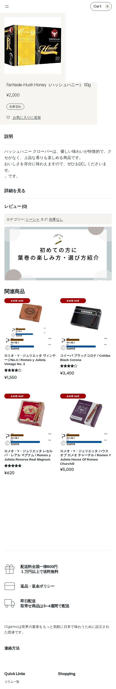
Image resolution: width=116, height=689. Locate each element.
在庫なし (56, 219)
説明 (8, 136)
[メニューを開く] (6, 6)
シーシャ (33, 219)
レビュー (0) (15, 206)
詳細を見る (14, 190)
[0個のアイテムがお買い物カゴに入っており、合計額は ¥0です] (101, 6)
